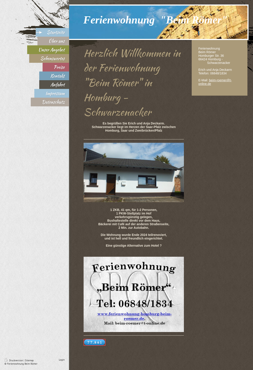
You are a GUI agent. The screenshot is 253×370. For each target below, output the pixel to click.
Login (62, 359)
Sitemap (29, 360)
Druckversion (14, 360)
